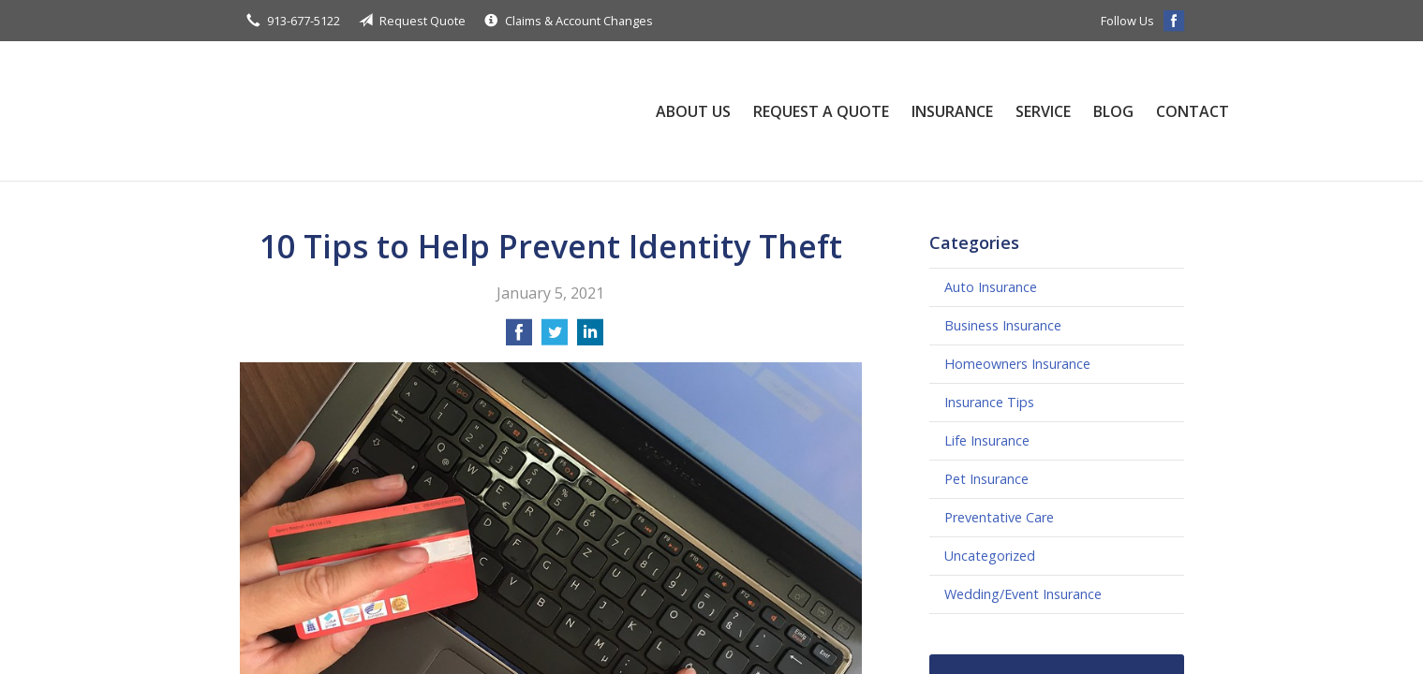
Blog (1113, 111)
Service (1043, 111)
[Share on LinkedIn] (590, 338)
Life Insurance (987, 440)
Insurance (952, 111)
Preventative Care (999, 517)
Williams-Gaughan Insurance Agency (427, 111)
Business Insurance (1002, 325)
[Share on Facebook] (519, 338)
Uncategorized (989, 555)
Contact (1192, 111)
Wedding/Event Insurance (1023, 594)
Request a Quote (821, 111)
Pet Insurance (986, 479)
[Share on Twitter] (554, 338)
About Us (693, 111)
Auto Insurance (990, 287)
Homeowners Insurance (1017, 364)
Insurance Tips (989, 402)
